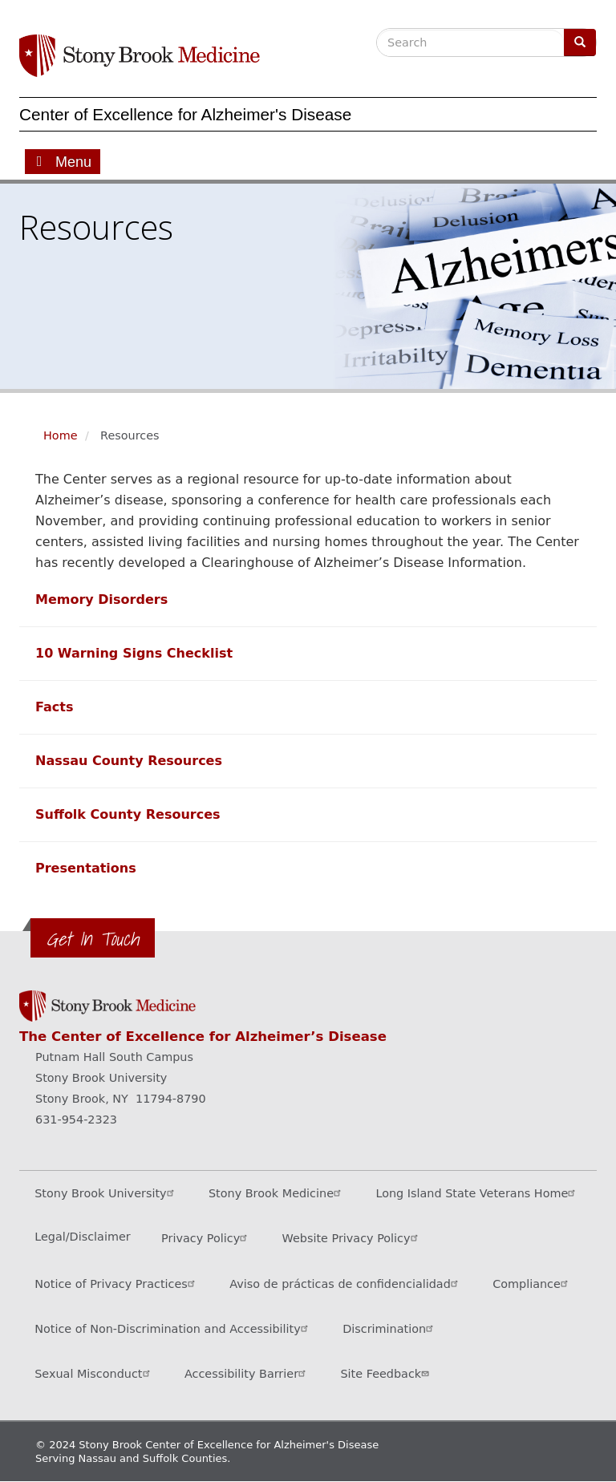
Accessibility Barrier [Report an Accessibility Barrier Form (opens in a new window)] (247, 1373)
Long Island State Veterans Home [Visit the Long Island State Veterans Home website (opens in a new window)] (477, 1193)
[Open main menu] (62, 161)
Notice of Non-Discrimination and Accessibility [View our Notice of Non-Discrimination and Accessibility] (173, 1328)
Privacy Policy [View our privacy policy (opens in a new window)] (206, 1238)
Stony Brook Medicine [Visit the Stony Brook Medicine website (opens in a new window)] (277, 1193)
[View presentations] (85, 868)
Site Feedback (386, 1373)
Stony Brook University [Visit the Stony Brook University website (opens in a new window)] (105, 1193)
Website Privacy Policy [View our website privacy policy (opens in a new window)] (352, 1238)
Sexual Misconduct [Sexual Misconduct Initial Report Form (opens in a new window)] (93, 1373)
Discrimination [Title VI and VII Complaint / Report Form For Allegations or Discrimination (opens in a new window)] (389, 1328)
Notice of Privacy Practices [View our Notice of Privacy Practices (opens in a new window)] (116, 1283)
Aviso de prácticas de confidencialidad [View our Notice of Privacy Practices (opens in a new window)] (345, 1283)
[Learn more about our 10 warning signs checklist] (134, 653)
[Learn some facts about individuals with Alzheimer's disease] (54, 707)
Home (60, 435)
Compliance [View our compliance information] (532, 1283)
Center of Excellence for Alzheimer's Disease (185, 114)
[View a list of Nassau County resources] (128, 760)
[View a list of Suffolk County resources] (128, 814)
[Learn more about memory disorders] (101, 599)
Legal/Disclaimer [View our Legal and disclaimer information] (82, 1236)
